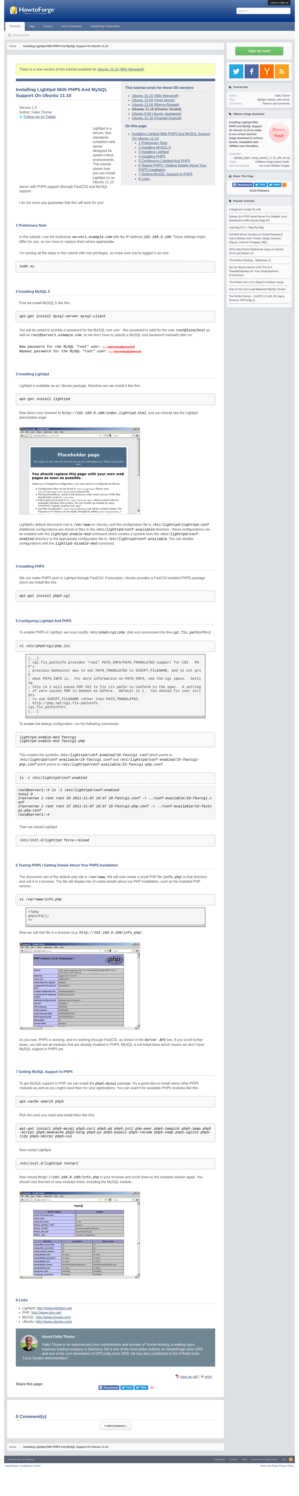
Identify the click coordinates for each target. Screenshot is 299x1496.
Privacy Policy (286, 1465)
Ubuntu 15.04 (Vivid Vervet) (153, 100)
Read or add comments (276, 103)
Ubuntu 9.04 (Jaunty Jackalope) (156, 114)
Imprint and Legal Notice (264, 1459)
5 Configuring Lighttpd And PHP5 (164, 161)
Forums (48, 26)
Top (284, 1459)
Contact (233, 1459)
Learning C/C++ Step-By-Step (246, 227)
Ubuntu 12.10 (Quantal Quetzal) (157, 118)
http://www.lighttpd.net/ (54, 1308)
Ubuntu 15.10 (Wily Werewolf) (120, 69)
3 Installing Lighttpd (153, 152)
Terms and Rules (269, 1465)
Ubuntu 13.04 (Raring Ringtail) (155, 105)
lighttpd (262, 99)
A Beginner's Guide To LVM (245, 209)
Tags (32, 26)
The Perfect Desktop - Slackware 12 (250, 260)
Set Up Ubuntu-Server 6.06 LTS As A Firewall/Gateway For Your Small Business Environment (253, 271)
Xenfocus (30, 1459)
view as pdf (189, 1377)
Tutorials (15, 26)
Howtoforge (23, 1465)
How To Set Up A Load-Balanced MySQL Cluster (257, 289)
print (208, 1377)
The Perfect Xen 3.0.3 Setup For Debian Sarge (256, 282)
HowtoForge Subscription (105, 26)
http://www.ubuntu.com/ (54, 1321)
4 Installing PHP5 (151, 156)
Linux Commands (71, 26)
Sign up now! (259, 51)
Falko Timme (282, 95)
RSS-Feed (291, 1459)
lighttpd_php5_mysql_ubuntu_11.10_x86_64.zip (262, 157)
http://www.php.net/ (46, 1312)
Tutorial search (21, 35)
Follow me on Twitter (40, 117)
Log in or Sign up (279, 2)
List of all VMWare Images (274, 165)
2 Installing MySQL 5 (154, 147)
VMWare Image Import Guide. (272, 161)
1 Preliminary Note (152, 143)
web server (283, 99)
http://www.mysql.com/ (53, 1317)
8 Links (144, 179)
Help (244, 1459)
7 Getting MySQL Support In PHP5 (165, 174)
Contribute (219, 1459)
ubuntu (271, 99)
